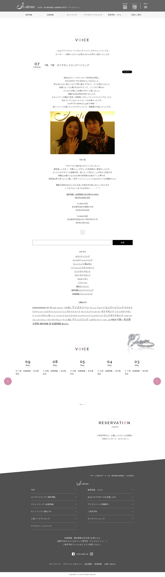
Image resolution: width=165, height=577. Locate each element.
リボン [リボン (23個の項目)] (105, 319)
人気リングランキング (40, 519)
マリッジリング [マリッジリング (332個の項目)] (80, 319)
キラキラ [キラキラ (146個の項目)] (128, 307)
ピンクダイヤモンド (82, 271)
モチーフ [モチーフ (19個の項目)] (99, 319)
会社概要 (88, 564)
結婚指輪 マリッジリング (82, 294)
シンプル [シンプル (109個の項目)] (66, 311)
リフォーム (82, 282)
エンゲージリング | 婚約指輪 (43, 497)
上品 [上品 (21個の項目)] (109, 319)
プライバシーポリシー (72, 564)
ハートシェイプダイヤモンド (82, 268)
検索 (122, 242)
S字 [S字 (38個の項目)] (47, 308)
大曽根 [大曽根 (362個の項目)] (35, 323)
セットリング (72, 15)
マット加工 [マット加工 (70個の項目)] (67, 320)
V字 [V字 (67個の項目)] (50, 308)
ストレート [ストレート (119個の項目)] (75, 311)
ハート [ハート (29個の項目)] (53, 315)
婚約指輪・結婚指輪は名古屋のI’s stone (82, 194)
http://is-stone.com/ (82, 197)
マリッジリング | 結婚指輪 (42, 504)
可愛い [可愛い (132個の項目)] (120, 319)
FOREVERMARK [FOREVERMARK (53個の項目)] (39, 308)
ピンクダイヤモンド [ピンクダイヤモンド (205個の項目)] (113, 315)
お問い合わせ (110, 564)
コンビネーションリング (82, 260)
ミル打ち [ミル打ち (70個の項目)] (92, 320)
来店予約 (125, 6)
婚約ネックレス (82, 286)
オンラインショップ (96, 519)
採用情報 (98, 564)
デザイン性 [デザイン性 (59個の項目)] (45, 315)
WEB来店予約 (100, 454)
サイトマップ (55, 564)
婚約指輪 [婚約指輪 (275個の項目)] (44, 323)
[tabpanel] (28, 368)
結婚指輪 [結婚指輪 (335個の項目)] (56, 323)
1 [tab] (81, 404)
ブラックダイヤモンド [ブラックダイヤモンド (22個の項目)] (39, 319)
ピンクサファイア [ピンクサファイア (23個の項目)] (84, 315)
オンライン (134, 6)
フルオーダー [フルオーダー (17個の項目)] (128, 315)
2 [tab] (84, 404)
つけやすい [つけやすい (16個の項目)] (59, 307)
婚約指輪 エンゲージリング (82, 290)
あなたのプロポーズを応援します (102, 497)
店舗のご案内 (136, 15)
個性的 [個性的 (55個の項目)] (113, 320)
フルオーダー (82, 279)
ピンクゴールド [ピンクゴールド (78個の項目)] (71, 315)
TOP (33, 490)
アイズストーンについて (93, 15)
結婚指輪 (50, 15)
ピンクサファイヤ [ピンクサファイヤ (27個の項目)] (97, 315)
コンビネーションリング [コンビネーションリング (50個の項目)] (53, 311)
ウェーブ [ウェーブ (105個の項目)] (101, 307)
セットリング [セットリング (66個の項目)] (86, 311)
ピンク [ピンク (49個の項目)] (61, 315)
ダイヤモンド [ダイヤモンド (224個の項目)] (107, 311)
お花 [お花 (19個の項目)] (54, 307)
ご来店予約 (92, 511)
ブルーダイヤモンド (82, 275)
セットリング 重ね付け (82, 264)
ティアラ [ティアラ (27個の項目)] (38, 315)
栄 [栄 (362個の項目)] (50, 323)
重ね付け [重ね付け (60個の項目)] (65, 324)
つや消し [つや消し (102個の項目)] (68, 307)
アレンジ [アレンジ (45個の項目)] (93, 308)
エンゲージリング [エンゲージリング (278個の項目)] (114, 307)
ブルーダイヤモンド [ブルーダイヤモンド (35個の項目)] (54, 320)
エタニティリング (82, 256)
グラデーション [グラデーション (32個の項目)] (37, 311)
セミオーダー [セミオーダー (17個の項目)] (96, 311)
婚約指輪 (28, 15)
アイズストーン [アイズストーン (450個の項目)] (80, 307)
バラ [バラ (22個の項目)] (57, 315)
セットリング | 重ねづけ (41, 511)
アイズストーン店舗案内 (98, 504)
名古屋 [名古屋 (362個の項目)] (127, 319)
